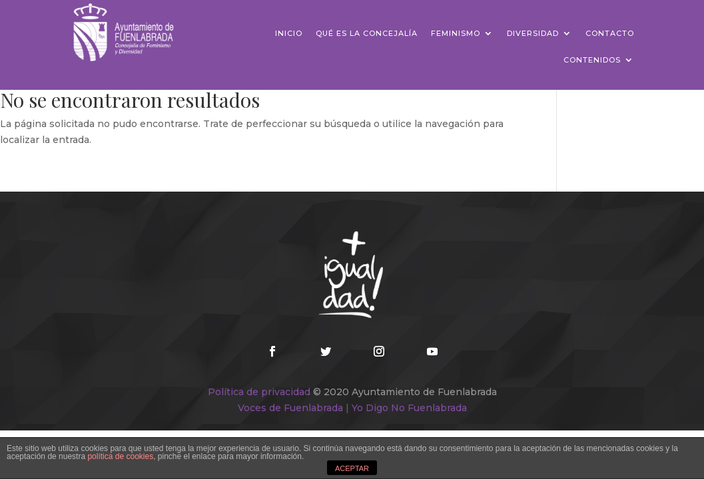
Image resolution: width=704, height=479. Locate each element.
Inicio (288, 33)
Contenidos (592, 60)
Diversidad (533, 33)
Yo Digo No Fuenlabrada (409, 408)
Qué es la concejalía (367, 33)
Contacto (609, 33)
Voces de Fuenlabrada (290, 408)
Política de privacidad (259, 392)
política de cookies (120, 456)
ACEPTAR (352, 468)
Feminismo (455, 33)
